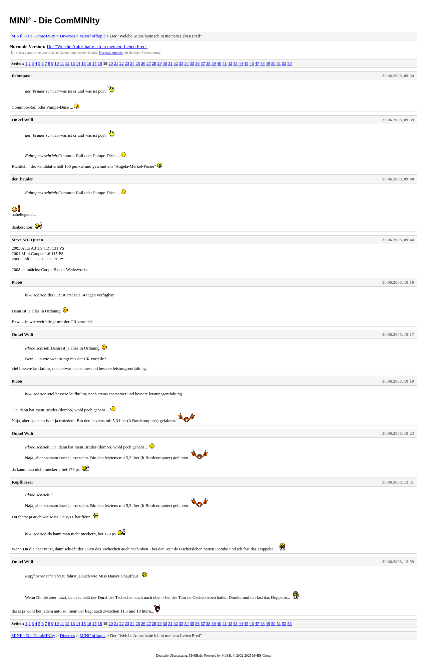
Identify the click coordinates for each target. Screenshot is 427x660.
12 (67, 63)
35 (192, 63)
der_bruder (22, 178)
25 (138, 63)
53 (290, 63)
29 (159, 63)
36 (197, 63)
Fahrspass (21, 75)
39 (213, 63)
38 (208, 63)
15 (83, 63)
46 (252, 63)
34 (186, 63)
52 (284, 63)
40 (219, 63)
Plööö (17, 282)
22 (121, 63)
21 (116, 63)
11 (62, 63)
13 (73, 63)
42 (230, 63)
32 (175, 63)
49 (268, 63)
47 (257, 63)
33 (181, 63)
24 (132, 63)
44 (241, 63)
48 (262, 63)
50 (273, 63)
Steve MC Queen (27, 239)
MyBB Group (261, 655)
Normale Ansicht (111, 52)
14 (78, 63)
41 (225, 63)
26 (143, 63)
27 (148, 63)
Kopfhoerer (22, 482)
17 (94, 63)
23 (127, 63)
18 (100, 63)
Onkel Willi (22, 119)
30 (165, 63)
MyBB (226, 655)
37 (203, 63)
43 (235, 63)
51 (279, 63)
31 (170, 63)
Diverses (67, 35)
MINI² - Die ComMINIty (55, 20)
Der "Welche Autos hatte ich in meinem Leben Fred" (97, 46)
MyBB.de (195, 655)
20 (110, 63)
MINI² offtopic (93, 35)
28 (154, 63)
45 (246, 63)
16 (89, 63)
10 (56, 63)
